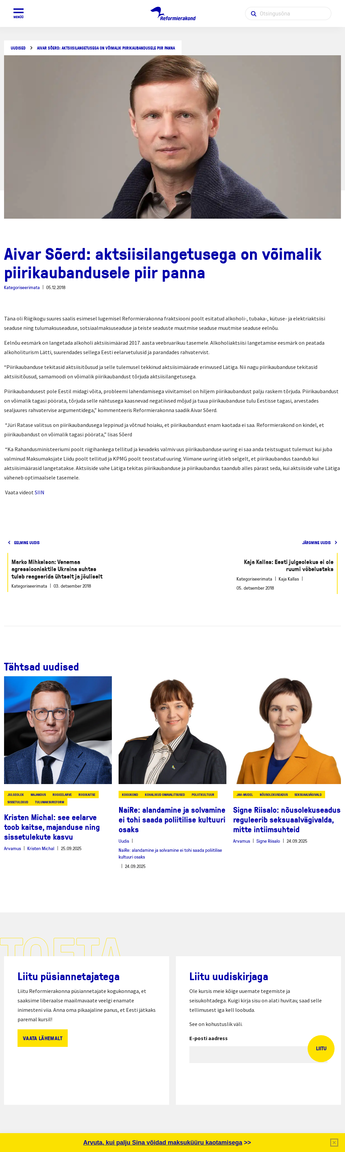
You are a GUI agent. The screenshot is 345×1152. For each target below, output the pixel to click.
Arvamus (12, 848)
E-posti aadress (208, 1038)
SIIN (39, 492)
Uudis (124, 841)
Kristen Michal (40, 848)
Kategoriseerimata (22, 287)
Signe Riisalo (268, 841)
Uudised (18, 48)
